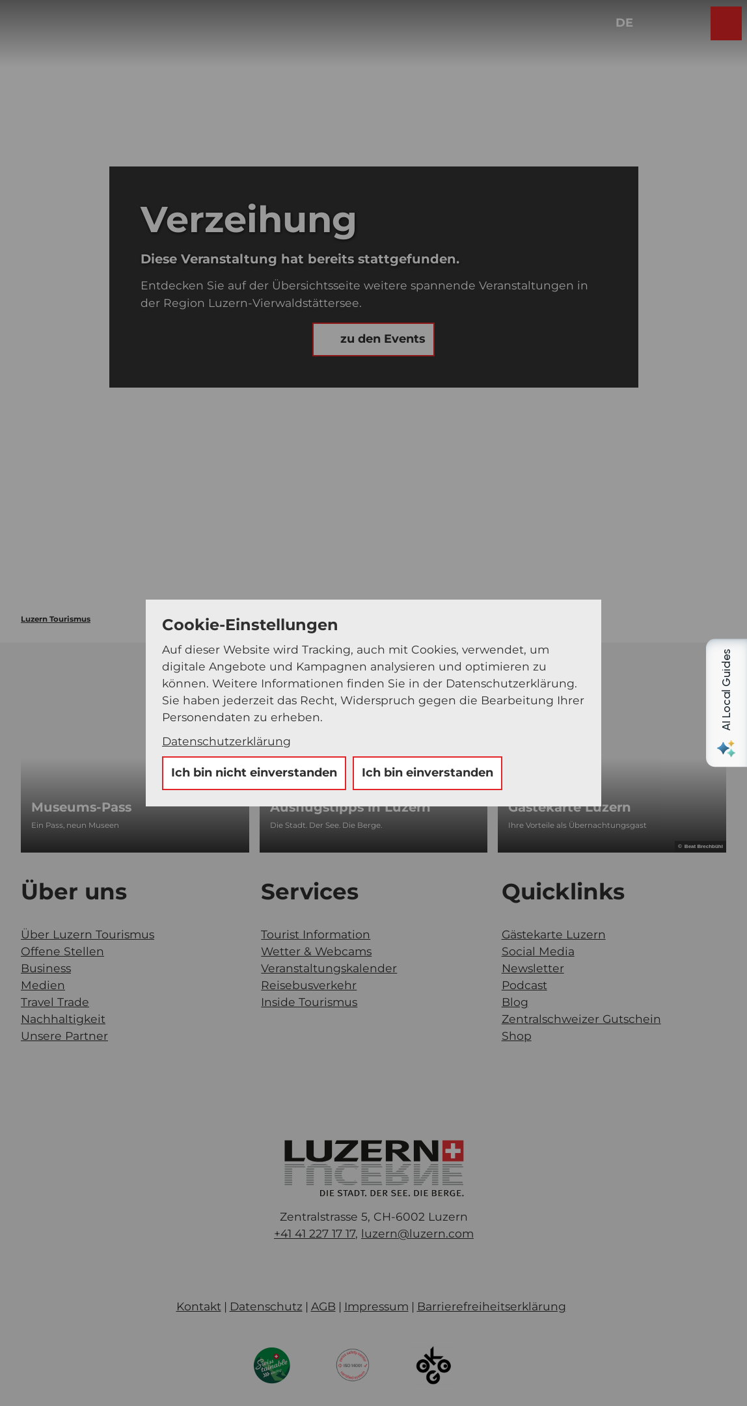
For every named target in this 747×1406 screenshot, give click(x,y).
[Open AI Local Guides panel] (726, 703)
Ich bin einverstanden (427, 772)
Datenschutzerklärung (226, 741)
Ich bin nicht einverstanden (254, 772)
